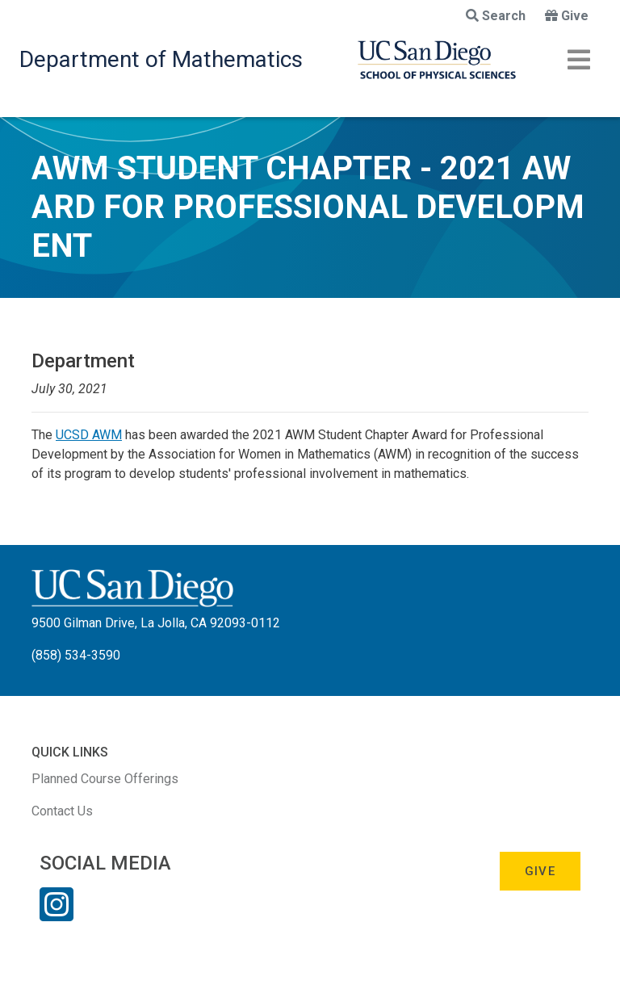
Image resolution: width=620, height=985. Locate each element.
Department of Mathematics (161, 59)
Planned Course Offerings (104, 778)
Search (496, 15)
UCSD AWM (89, 434)
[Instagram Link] (56, 914)
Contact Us (62, 811)
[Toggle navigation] (579, 60)
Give (567, 15)
